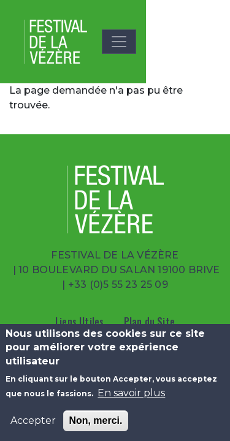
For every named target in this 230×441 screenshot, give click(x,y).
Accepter (33, 420)
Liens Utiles (79, 321)
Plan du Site (149, 321)
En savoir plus (131, 393)
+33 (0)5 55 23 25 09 (118, 284)
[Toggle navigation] (119, 41)
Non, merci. (95, 420)
